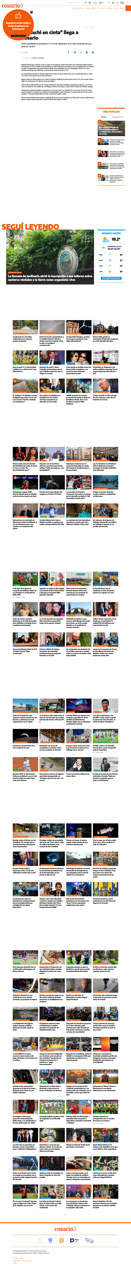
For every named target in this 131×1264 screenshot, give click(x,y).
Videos (121, 8)
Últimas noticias (78, 8)
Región (94, 8)
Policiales (101, 8)
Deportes (110, 8)
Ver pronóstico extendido (111, 278)
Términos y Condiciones (22, 1261)
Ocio (116, 8)
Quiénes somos (18, 1258)
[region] (65, 19)
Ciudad (88, 8)
